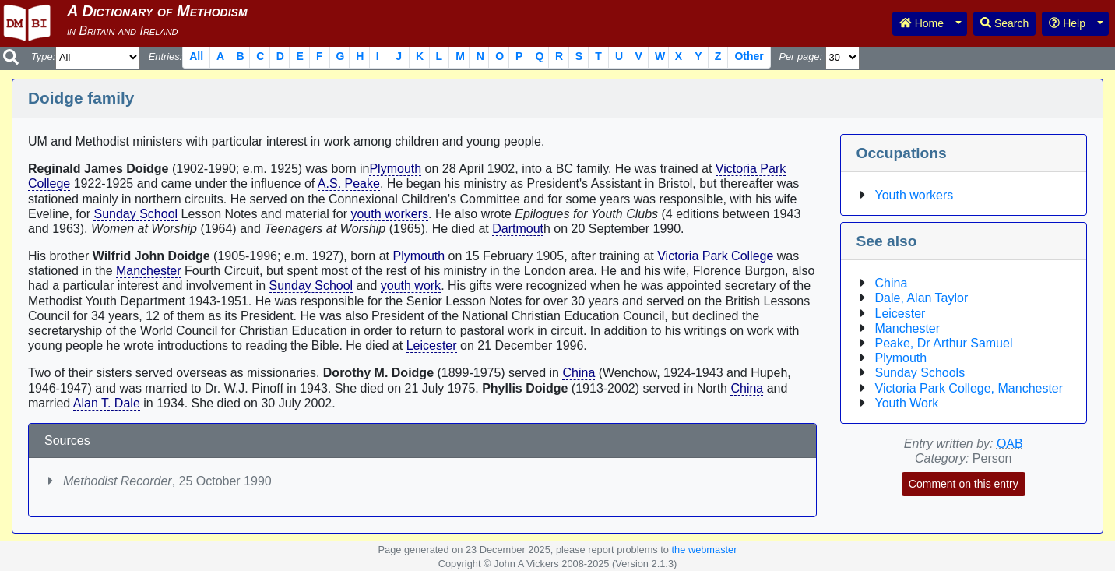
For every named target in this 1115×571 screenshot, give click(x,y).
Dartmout (517, 228)
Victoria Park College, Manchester (969, 388)
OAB (1010, 443)
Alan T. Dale (106, 403)
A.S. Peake (349, 183)
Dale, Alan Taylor (922, 298)
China (578, 372)
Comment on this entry (963, 484)
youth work (411, 285)
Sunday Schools (920, 372)
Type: (43, 56)
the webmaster (704, 549)
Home (921, 23)
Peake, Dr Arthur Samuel (944, 343)
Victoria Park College (715, 256)
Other (748, 56)
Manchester (148, 270)
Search (1004, 23)
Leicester (431, 345)
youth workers (389, 213)
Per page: (800, 56)
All (196, 56)
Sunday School (135, 213)
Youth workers (914, 195)
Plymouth (395, 168)
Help (1067, 23)
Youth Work (907, 403)
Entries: (165, 56)
